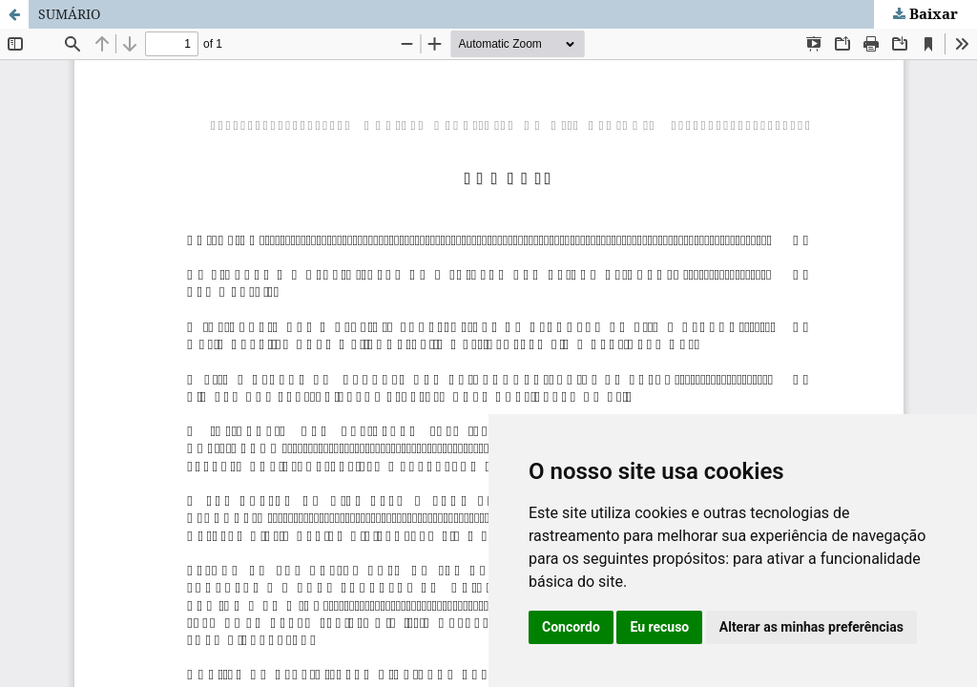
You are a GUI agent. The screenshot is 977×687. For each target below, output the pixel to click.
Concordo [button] (571, 627)
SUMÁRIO (69, 14)
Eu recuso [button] (659, 627)
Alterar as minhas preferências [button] (811, 627)
